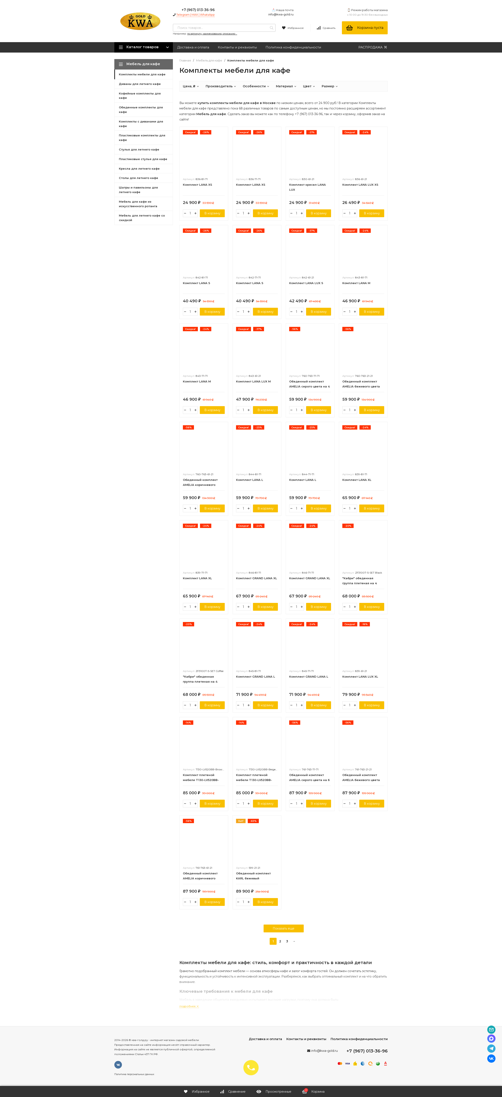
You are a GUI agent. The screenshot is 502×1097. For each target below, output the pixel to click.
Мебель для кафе (209, 60)
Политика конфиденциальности (293, 47)
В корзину (212, 213)
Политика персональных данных (134, 1074)
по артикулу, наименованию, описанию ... (212, 33)
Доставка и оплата (193, 47)
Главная (185, 60)
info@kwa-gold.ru (281, 14)
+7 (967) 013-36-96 (198, 10)
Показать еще (283, 928)
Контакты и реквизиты (237, 47)
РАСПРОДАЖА (373, 47)
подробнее (189, 1006)
